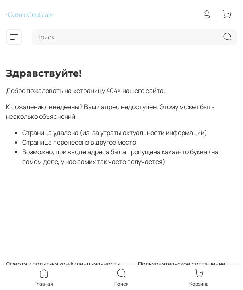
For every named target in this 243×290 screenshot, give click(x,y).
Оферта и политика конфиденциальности (63, 264)
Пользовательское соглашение (172, 264)
